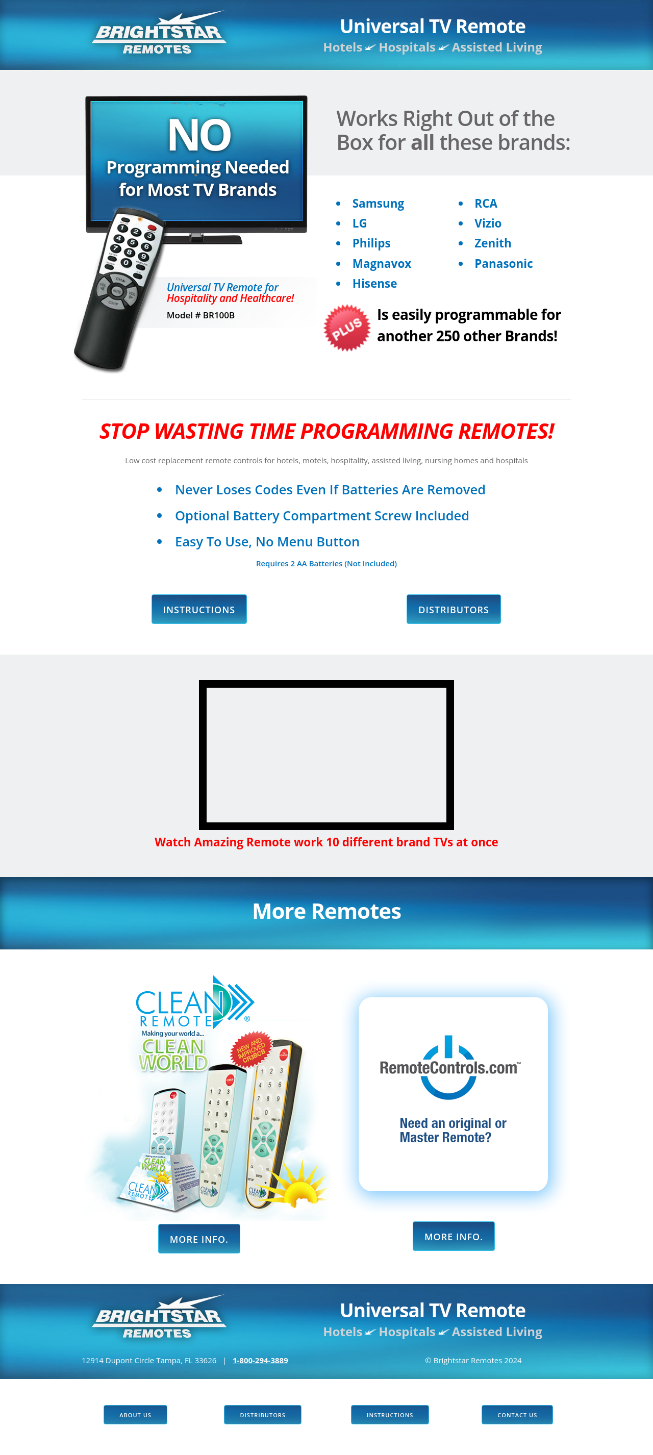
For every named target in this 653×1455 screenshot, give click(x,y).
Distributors (453, 610)
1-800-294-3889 (260, 1360)
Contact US (517, 1415)
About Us (135, 1415)
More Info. (199, 1239)
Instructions (199, 610)
